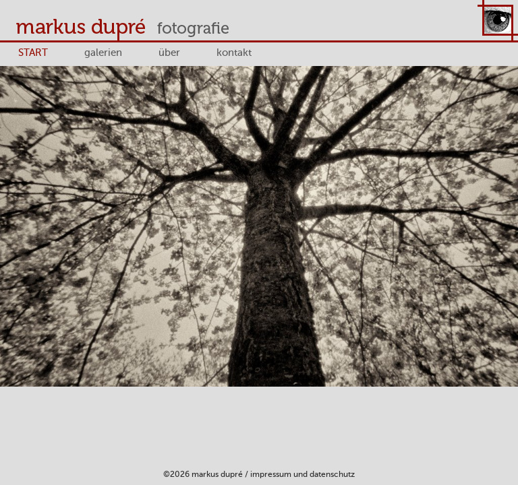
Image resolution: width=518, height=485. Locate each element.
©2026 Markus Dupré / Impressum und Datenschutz (259, 474)
